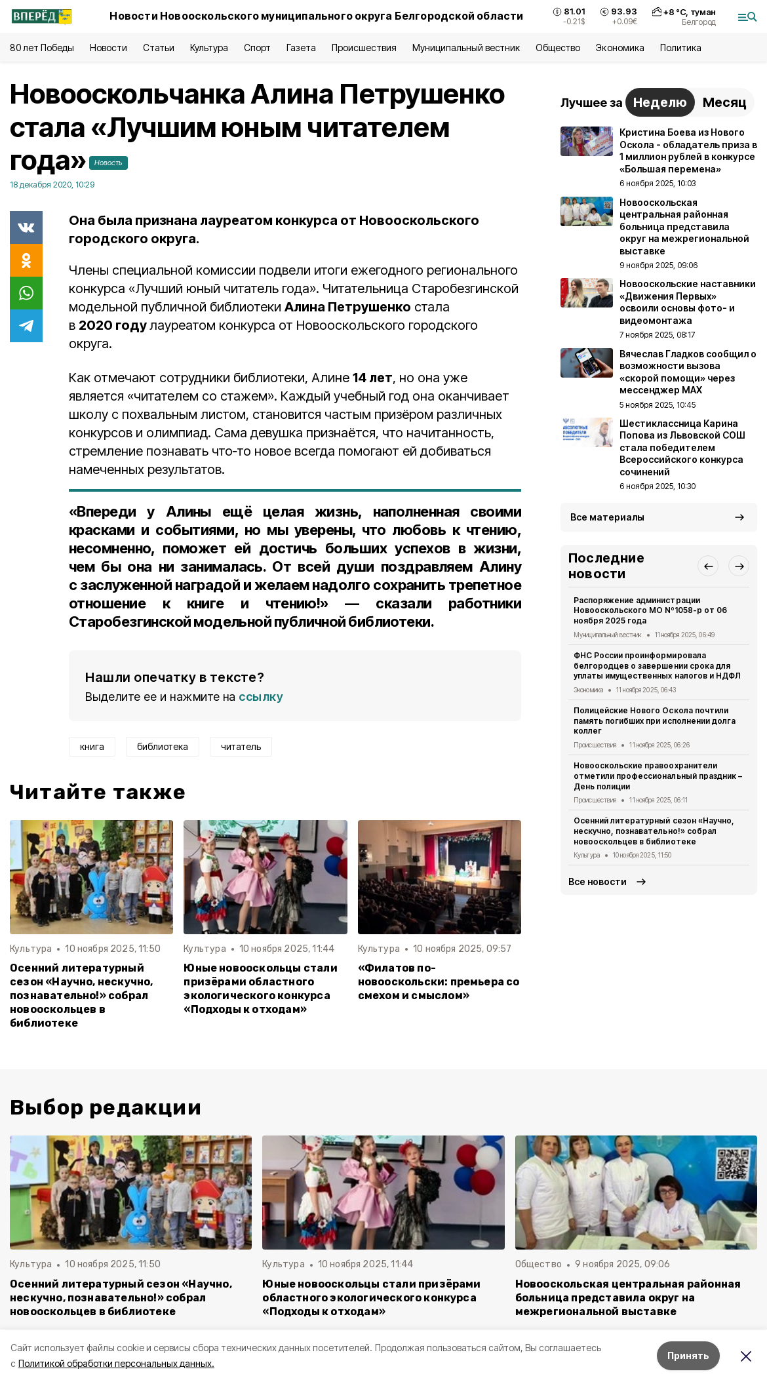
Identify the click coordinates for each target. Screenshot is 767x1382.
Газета (301, 47)
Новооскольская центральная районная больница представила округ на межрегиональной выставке (628, 1298)
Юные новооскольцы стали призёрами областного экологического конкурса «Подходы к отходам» (260, 989)
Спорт (257, 47)
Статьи (158, 47)
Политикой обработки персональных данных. (116, 1363)
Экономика (620, 47)
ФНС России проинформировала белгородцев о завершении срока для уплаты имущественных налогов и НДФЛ (657, 665)
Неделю (660, 102)
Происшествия (364, 47)
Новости (108, 47)
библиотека (162, 746)
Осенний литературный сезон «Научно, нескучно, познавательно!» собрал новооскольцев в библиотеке (81, 995)
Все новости (597, 881)
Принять (688, 1355)
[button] (708, 565)
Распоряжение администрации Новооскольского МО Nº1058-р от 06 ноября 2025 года (650, 610)
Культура (209, 47)
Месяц (725, 102)
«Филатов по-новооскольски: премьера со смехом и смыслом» (439, 982)
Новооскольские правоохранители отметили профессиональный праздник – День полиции (658, 775)
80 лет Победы (42, 47)
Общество (558, 47)
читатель (241, 746)
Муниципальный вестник (466, 47)
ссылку (261, 696)
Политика (680, 47)
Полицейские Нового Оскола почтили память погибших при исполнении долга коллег (655, 720)
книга (92, 746)
